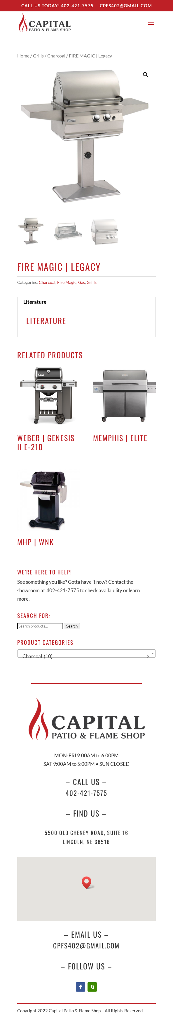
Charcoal (56, 55)
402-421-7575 (77, 5)
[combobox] (86, 653)
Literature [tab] (34, 302)
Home (23, 55)
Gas (81, 282)
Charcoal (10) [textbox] (84, 656)
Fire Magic (66, 282)
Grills (38, 55)
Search (72, 626)
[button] (145, 74)
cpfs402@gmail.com (86, 945)
